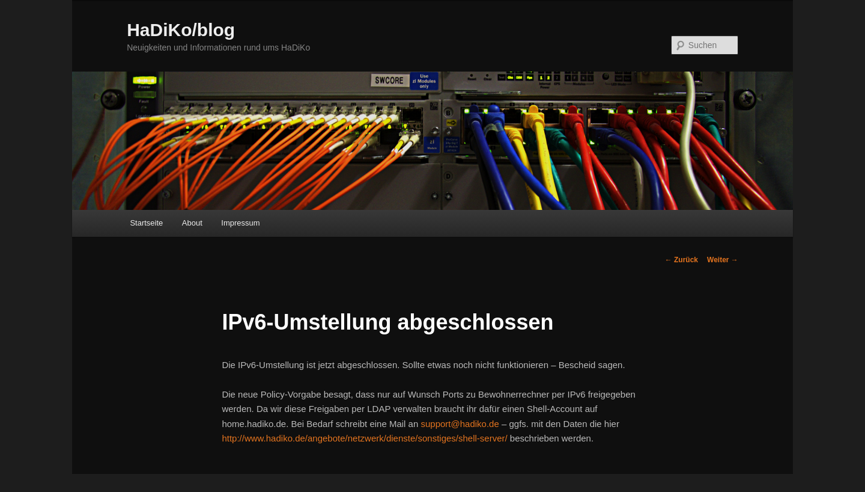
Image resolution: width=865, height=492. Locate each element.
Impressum (240, 222)
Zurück (681, 260)
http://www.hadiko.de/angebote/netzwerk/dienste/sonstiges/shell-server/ (364, 438)
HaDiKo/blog (181, 30)
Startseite (146, 222)
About (192, 222)
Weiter (722, 260)
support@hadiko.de (459, 424)
